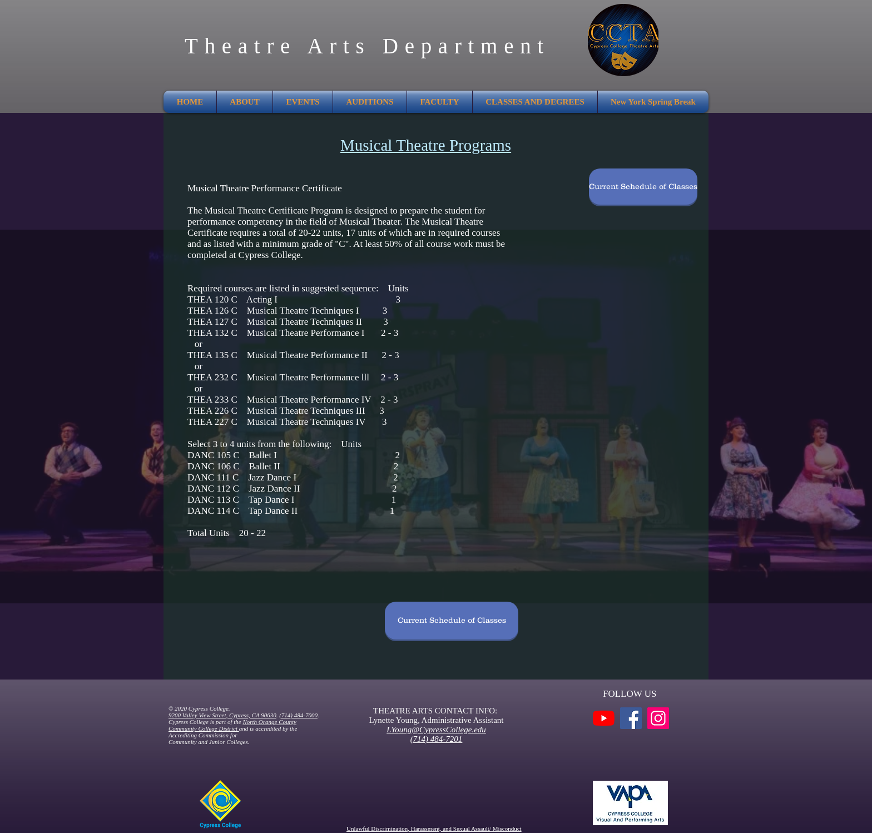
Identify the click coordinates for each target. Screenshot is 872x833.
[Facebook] (631, 718)
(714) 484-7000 (298, 715)
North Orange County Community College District (232, 725)
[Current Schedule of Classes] (643, 186)
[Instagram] (658, 718)
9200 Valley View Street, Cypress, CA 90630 (222, 715)
